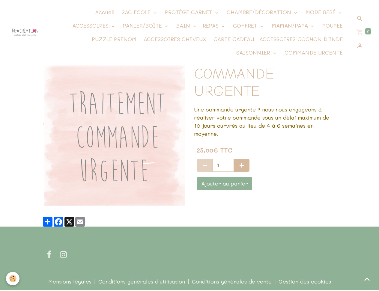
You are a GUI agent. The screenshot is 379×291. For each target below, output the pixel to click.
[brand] (25, 32)
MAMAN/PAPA (290, 25)
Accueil (104, 12)
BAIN (183, 25)
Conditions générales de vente (232, 281)
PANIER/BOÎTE (142, 25)
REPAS (211, 25)
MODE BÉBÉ (320, 12)
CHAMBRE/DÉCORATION (259, 12)
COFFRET (245, 25)
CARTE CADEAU (233, 39)
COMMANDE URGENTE (313, 52)
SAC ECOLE (136, 12)
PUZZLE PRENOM (114, 39)
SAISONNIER (253, 52)
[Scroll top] (367, 279)
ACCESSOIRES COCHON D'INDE (301, 39)
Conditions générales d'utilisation (141, 281)
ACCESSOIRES (90, 25)
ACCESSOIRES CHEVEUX (174, 39)
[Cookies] (12, 278)
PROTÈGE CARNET (188, 12)
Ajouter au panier (224, 183)
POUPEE (332, 25)
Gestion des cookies (305, 281)
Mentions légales (69, 281)
